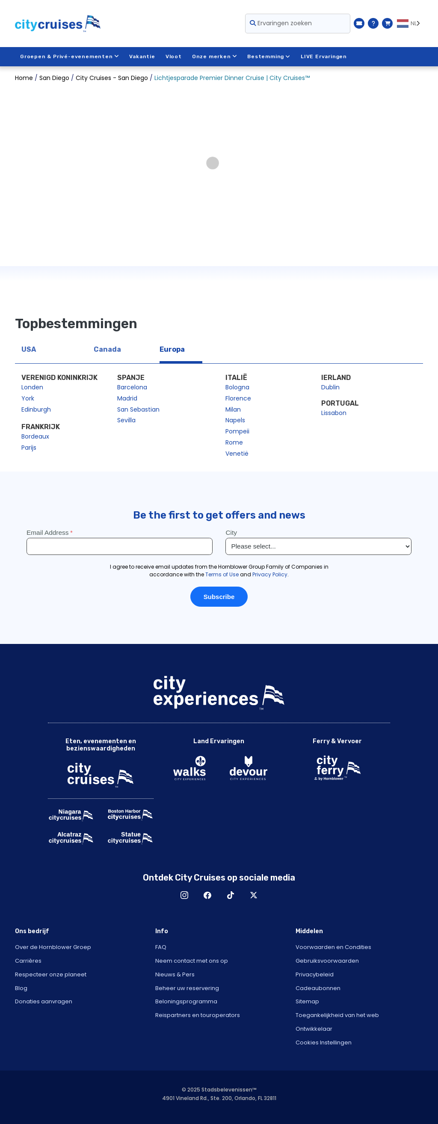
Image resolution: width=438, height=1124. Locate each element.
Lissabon (333, 413)
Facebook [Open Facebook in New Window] (207, 895)
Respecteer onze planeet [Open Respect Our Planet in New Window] (50, 974)
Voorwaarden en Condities (333, 947)
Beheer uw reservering (187, 988)
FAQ (160, 947)
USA (28, 349)
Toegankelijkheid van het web (337, 1015)
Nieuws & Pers (175, 974)
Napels (235, 420)
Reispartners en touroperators (197, 1015)
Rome (234, 442)
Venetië (237, 453)
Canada (107, 349)
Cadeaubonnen (318, 988)
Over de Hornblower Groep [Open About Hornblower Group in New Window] (53, 947)
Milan (233, 409)
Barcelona (132, 387)
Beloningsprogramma (186, 1001)
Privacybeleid (315, 974)
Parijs (28, 447)
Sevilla (126, 420)
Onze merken (214, 56)
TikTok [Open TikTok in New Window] (230, 895)
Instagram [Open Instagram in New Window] (184, 895)
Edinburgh (36, 409)
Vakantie (142, 56)
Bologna (237, 387)
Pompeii (237, 431)
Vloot (174, 56)
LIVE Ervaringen (324, 56)
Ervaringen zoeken (281, 23)
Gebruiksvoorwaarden (327, 961)
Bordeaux (35, 436)
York (27, 398)
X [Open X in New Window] (253, 895)
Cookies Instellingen (324, 1042)
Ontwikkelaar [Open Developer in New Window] (314, 1029)
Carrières (28, 961)
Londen (32, 387)
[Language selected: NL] (410, 23)
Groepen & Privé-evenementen (69, 56)
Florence (238, 398)
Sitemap (307, 1001)
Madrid (127, 398)
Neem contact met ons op (191, 961)
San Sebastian (138, 409)
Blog (21, 988)
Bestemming (268, 56)
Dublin (330, 387)
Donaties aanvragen (43, 1001)
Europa (172, 349)
